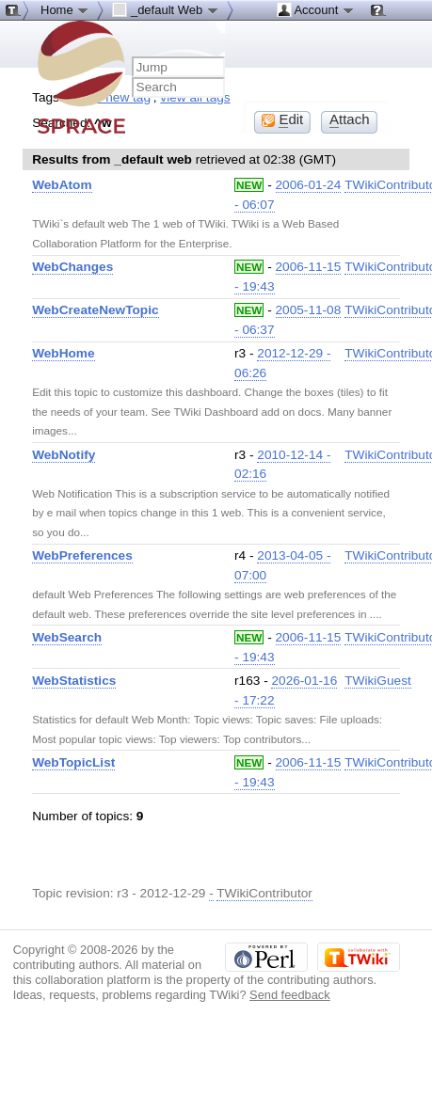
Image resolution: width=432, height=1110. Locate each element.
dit (282, 119)
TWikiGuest (377, 681)
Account (316, 9)
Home (64, 9)
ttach (349, 119)
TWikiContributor (264, 893)
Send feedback (289, 995)
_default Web (165, 9)
